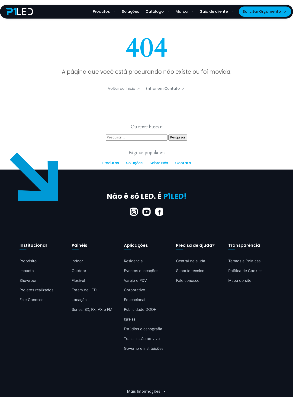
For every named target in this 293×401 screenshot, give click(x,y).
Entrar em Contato (163, 88)
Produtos (104, 11)
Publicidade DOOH (140, 309)
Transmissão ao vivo (142, 339)
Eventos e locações (141, 270)
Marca (184, 11)
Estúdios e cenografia (143, 329)
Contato (183, 163)
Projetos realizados (36, 290)
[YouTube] (146, 212)
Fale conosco (188, 280)
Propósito (28, 261)
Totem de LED (84, 290)
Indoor (77, 261)
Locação (79, 300)
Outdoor (79, 270)
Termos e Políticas (244, 261)
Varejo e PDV (135, 280)
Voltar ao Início (122, 88)
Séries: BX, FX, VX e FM (92, 309)
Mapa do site (239, 280)
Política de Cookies (245, 270)
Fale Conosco (31, 300)
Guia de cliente (216, 11)
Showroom (29, 280)
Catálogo (157, 11)
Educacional (134, 300)
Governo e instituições (143, 348)
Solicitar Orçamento (262, 11)
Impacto (26, 270)
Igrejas (129, 319)
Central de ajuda (190, 261)
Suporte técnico (190, 270)
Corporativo (134, 290)
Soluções (130, 11)
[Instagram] (134, 212)
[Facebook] (159, 212)
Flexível (78, 280)
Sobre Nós (159, 163)
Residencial (134, 261)
